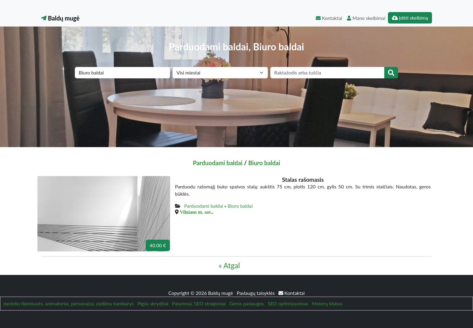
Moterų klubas (327, 303)
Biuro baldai (264, 162)
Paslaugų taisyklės (256, 293)
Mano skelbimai (366, 18)
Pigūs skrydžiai (152, 303)
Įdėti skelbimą (410, 17)
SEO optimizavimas (288, 303)
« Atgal (229, 265)
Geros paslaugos (247, 303)
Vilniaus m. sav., (196, 212)
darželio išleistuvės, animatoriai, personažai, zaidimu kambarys (68, 303)
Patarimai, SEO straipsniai (199, 303)
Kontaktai (329, 18)
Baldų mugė (60, 18)
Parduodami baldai (218, 162)
